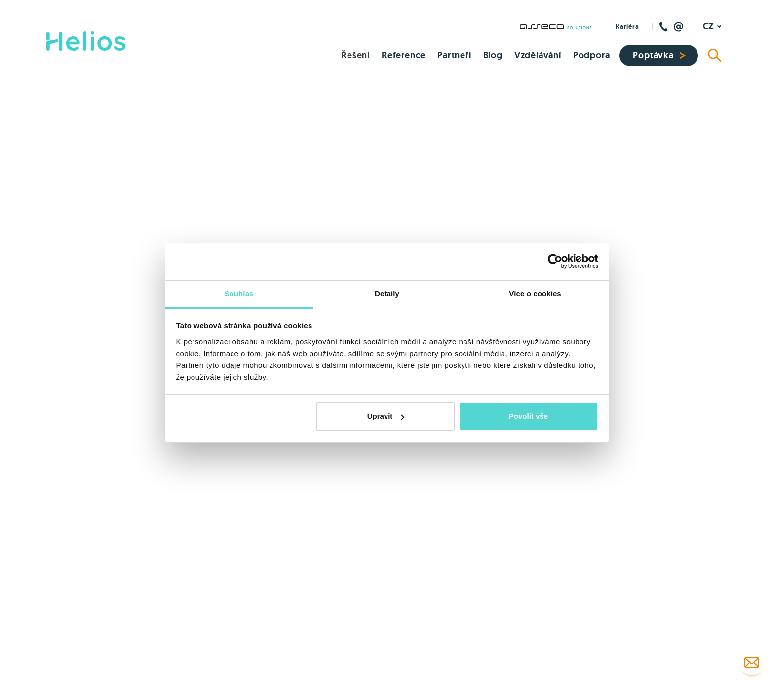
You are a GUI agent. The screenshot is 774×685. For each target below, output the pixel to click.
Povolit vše (528, 416)
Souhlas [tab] (238, 293)
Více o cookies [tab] (535, 293)
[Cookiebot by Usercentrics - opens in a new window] (555, 261)
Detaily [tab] (387, 293)
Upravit (386, 416)
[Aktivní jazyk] (712, 26)
